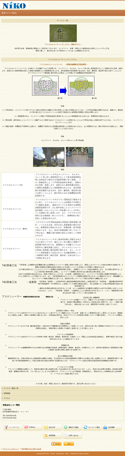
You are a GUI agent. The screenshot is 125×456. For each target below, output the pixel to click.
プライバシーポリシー (10, 449)
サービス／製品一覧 (11, 388)
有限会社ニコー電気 (22, 4)
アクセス (7, 398)
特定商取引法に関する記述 (31, 449)
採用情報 (7, 393)
